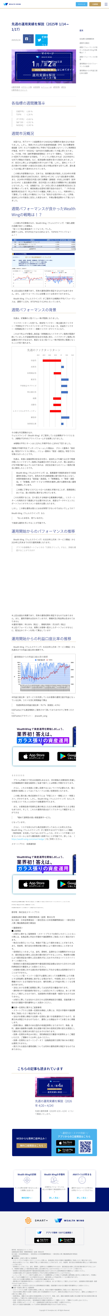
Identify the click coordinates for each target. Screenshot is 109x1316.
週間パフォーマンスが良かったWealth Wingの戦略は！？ (88, 49)
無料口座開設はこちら (31, 1145)
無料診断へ (26, 1198)
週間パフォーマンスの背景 (88, 58)
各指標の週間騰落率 (87, 39)
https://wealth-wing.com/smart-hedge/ (28, 839)
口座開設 (95, 4)
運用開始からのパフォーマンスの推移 (88, 65)
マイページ (81, 4)
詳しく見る (54, 1198)
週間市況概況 (84, 43)
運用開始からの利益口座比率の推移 (88, 72)
